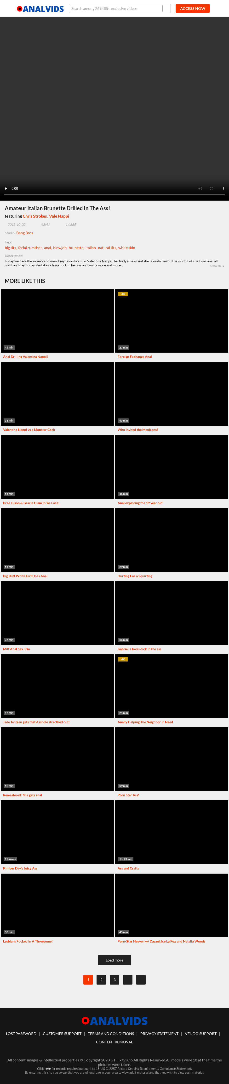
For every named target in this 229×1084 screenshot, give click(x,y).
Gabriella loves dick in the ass (139, 649)
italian (91, 247)
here (48, 1069)
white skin (126, 247)
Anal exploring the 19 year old (140, 503)
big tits (10, 247)
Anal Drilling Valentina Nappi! (25, 357)
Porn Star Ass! (128, 795)
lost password (21, 1033)
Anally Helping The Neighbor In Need (145, 722)
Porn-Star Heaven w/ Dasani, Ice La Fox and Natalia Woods (161, 941)
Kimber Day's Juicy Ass (20, 868)
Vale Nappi (59, 216)
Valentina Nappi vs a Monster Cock (29, 430)
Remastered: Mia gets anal (22, 795)
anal (47, 247)
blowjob (60, 247)
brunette (76, 247)
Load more (115, 960)
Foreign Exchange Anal (135, 357)
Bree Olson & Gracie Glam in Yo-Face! (31, 503)
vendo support (201, 1033)
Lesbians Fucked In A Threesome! (28, 941)
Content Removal (114, 1042)
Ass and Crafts (128, 868)
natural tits (107, 247)
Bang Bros (24, 232)
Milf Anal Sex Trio (16, 649)
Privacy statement (159, 1033)
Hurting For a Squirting (135, 576)
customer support (62, 1033)
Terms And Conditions (111, 1033)
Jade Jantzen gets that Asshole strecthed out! (36, 722)
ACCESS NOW (192, 8)
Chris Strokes (35, 216)
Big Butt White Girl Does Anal (25, 576)
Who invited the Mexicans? (138, 430)
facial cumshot (30, 247)
